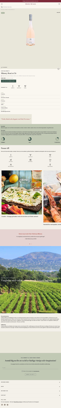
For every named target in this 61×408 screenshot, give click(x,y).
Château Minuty (5, 71)
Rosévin (6, 9)
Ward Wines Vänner (18, 402)
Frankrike (3, 94)
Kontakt (30, 395)
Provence (3, 101)
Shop (30, 386)
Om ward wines (30, 382)
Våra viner (2, 9)
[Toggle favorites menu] (59, 4)
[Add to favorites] (58, 68)
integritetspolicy (36, 371)
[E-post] (30, 368)
